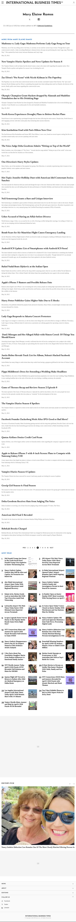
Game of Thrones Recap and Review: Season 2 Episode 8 (29, 388)
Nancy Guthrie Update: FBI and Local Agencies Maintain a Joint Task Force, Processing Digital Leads (53, 621)
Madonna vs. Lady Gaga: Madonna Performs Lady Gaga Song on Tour (36, 44)
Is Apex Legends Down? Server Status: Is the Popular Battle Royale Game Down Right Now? (16, 621)
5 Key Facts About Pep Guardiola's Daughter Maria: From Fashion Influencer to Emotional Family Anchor (15, 656)
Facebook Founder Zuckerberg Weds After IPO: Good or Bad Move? (35, 419)
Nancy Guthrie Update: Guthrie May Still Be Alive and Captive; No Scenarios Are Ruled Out (16, 573)
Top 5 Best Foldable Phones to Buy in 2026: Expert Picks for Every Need (53, 692)
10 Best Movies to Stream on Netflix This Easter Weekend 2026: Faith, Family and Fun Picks (52, 668)
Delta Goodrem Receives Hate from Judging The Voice (28, 501)
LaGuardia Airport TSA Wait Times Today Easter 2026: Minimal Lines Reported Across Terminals (15, 609)
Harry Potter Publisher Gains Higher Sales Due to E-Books (30, 301)
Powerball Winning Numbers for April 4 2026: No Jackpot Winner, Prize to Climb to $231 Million (53, 644)
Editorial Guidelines (45, 26)
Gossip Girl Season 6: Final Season (19, 486)
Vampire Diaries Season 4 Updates (18, 472)
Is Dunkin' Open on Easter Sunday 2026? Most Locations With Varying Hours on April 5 (53, 596)
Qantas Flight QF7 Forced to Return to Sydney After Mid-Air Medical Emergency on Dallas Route (15, 680)
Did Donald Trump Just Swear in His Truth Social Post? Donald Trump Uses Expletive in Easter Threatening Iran (16, 561)
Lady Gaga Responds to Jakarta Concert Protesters (26, 316)
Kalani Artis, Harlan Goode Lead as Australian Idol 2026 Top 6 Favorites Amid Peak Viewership (15, 597)
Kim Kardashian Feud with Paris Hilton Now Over (26, 130)
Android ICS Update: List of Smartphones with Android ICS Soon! (35, 249)
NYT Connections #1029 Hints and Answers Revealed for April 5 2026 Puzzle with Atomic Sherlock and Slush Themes (53, 681)
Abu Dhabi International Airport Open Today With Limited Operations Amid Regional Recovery (14, 585)
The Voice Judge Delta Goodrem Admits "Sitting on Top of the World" (36, 146)
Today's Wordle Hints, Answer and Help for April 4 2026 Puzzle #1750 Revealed (15, 704)
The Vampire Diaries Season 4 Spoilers (21, 404)
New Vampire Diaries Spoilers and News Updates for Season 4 (32, 62)
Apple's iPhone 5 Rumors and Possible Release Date (27, 283)
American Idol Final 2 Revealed (17, 515)
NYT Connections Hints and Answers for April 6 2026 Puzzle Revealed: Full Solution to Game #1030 (16, 633)
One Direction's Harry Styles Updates (20, 162)
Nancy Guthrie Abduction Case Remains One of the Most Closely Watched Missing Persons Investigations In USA (53, 633)
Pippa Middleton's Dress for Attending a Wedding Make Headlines (34, 372)
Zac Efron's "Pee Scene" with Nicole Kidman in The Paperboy (32, 78)
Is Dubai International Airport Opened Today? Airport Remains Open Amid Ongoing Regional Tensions (53, 573)
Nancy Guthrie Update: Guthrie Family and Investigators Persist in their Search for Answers (52, 585)
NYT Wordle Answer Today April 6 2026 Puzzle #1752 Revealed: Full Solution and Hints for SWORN (14, 668)
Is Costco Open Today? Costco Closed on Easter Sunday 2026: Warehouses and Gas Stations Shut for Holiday (53, 609)
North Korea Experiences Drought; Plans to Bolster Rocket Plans (33, 114)
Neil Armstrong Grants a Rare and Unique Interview (27, 199)
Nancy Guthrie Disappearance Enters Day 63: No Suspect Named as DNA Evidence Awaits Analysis (16, 644)
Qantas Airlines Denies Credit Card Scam (22, 437)
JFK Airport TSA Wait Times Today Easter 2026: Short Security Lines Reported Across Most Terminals (52, 561)
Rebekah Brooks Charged (14, 529)
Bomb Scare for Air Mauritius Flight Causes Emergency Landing (33, 233)
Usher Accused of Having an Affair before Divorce (26, 217)
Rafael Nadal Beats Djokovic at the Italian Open (25, 267)
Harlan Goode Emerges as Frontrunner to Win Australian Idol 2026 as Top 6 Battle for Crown (52, 656)
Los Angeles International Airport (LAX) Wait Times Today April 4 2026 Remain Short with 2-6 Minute (14, 693)
